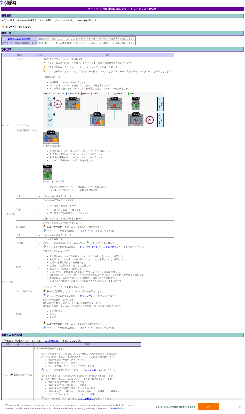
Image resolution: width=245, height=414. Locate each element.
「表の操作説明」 (51, 340)
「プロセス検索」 (89, 370)
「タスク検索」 (86, 398)
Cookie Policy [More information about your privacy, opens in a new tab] (117, 408)
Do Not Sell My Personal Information (175, 406)
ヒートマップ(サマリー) (19, 38)
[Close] (239, 407)
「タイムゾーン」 (86, 231)
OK (208, 406)
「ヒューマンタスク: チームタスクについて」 (100, 247)
